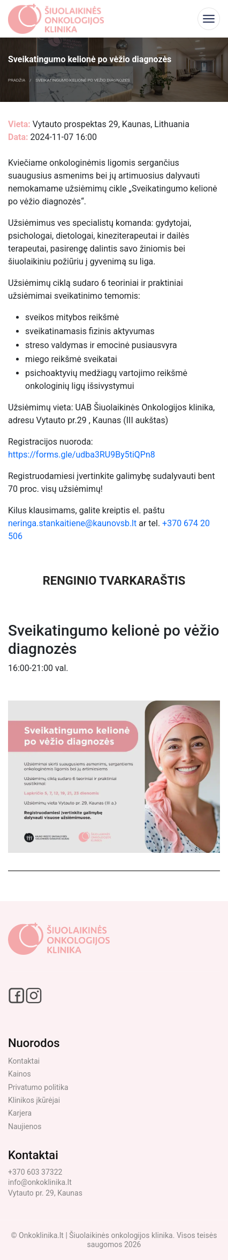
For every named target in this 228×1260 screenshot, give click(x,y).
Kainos (19, 1074)
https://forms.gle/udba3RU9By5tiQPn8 (81, 455)
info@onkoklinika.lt (40, 1182)
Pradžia (16, 80)
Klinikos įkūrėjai (34, 1100)
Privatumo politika (38, 1087)
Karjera (20, 1113)
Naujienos (24, 1126)
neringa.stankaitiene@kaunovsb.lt (72, 523)
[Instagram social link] (34, 995)
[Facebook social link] (17, 995)
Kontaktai (24, 1061)
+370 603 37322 (35, 1172)
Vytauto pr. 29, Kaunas (45, 1193)
